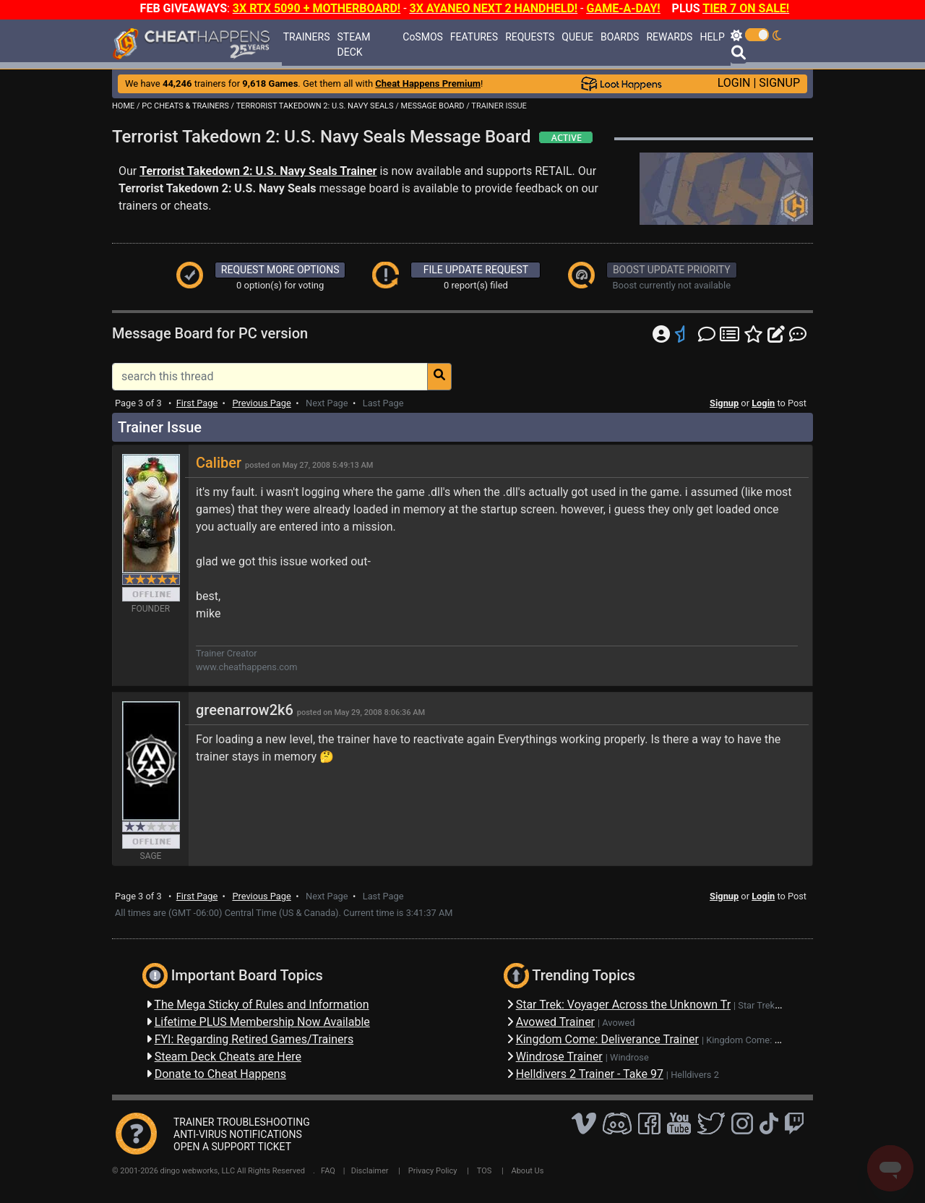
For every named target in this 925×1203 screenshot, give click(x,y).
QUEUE (577, 37)
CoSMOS (423, 37)
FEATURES (474, 37)
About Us (528, 1171)
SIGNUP (779, 83)
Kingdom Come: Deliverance (764, 1040)
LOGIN (734, 83)
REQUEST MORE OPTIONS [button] (280, 269)
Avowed (618, 1022)
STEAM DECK (354, 44)
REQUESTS (529, 37)
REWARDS (669, 37)
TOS (484, 1171)
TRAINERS (306, 37)
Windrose (629, 1057)
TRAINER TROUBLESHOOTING (241, 1122)
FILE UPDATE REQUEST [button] (475, 269)
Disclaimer (370, 1171)
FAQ (328, 1171)
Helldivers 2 (695, 1074)
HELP (712, 37)
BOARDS (620, 37)
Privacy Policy (432, 1171)
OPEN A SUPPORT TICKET (232, 1146)
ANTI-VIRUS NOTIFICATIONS (237, 1134)
